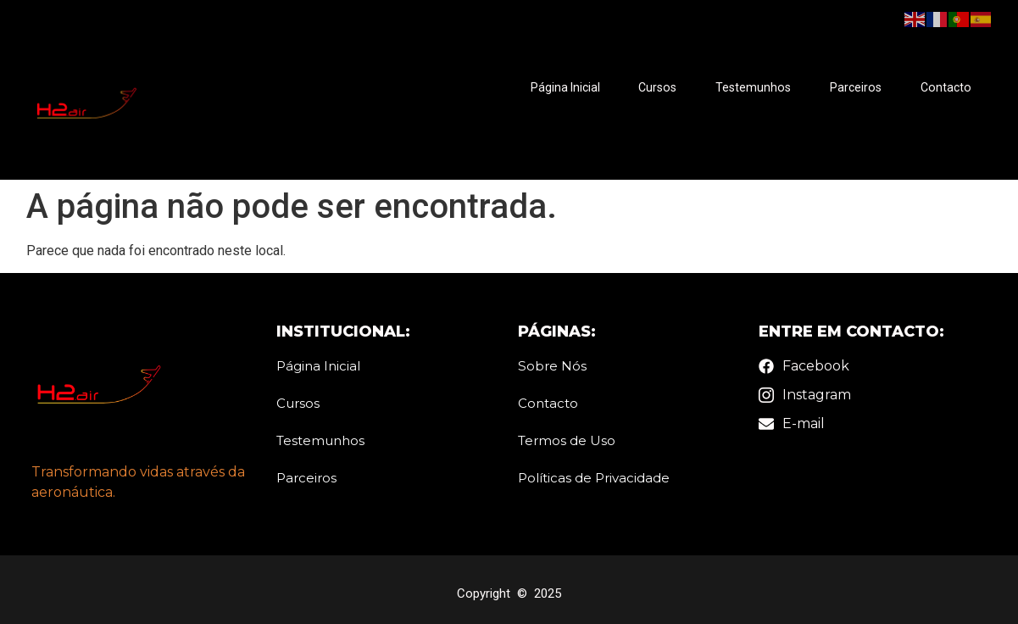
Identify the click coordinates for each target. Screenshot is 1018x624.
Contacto (945, 88)
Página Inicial (567, 88)
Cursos (658, 88)
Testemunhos (754, 88)
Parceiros (855, 88)
